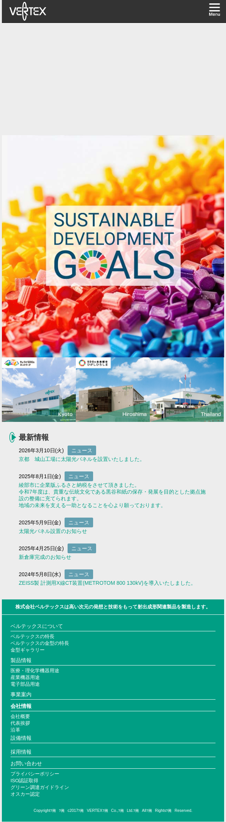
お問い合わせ (26, 763)
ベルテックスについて (37, 626)
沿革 (15, 730)
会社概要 (20, 716)
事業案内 (21, 694)
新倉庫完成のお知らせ (45, 557)
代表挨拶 (20, 723)
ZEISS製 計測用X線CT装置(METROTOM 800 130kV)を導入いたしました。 (107, 583)
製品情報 (21, 660)
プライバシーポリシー (35, 774)
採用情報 (21, 752)
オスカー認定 (25, 794)
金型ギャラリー (28, 650)
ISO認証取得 (24, 780)
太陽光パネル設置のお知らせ (53, 531)
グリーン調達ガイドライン (40, 787)
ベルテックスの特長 (32, 636)
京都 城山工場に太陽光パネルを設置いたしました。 (82, 459)
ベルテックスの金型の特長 (40, 643)
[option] (113, 246)
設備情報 (21, 738)
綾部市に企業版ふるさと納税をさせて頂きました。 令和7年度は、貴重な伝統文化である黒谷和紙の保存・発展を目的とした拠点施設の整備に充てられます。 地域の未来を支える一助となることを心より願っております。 (112, 495)
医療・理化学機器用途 (35, 670)
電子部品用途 (25, 684)
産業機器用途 (25, 677)
